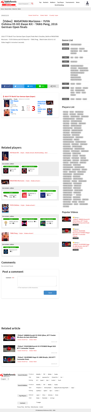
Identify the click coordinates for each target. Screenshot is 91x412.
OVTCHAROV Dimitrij (76, 121)
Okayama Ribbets (83, 68)
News (78, 2)
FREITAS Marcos (67, 178)
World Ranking (59, 5)
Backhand (78, 88)
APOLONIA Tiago (68, 195)
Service (78, 92)
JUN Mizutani (85, 116)
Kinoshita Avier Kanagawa (77, 72)
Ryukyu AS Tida (84, 70)
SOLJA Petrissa (76, 169)
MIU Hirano (66, 125)
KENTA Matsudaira (76, 132)
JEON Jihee (75, 160)
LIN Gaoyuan (77, 128)
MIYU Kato (82, 155)
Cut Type (52, 398)
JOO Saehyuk (75, 158)
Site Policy (27, 407)
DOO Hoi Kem (67, 146)
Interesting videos (80, 90)
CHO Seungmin (77, 183)
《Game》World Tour (33, 15)
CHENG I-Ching (76, 153)
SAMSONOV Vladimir (77, 130)
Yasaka (56, 374)
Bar (72, 57)
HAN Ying (83, 158)
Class (76, 57)
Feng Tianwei (67, 135)
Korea (56, 395)
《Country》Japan (53, 15)
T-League (38, 402)
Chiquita (85, 88)
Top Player (60, 2)
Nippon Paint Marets (76, 79)
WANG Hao (83, 162)
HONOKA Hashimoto (68, 142)
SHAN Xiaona (77, 188)
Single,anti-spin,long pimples (61, 387)
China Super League (76, 44)
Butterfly (38, 374)
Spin (47, 380)
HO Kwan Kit (14, 102)
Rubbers (52, 2)
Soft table (73, 53)
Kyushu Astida (74, 70)
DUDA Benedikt (83, 204)
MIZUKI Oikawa (81, 172)
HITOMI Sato (67, 130)
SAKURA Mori (77, 192)
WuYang (75, 201)
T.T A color (73, 68)
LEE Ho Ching (67, 201)
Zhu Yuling (66, 123)
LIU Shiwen (72, 114)
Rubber (78, 84)
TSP (44, 374)
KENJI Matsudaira (68, 204)
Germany (78, 99)
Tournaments (70, 2)
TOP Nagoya (74, 75)
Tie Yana (79, 195)
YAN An (65, 172)
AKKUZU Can (77, 185)
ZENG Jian (85, 199)
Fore (72, 90)
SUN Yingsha (67, 158)
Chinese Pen (55, 377)
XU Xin (71, 112)
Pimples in (38, 387)
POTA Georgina (75, 151)
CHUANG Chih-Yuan (80, 142)
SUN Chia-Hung (67, 197)
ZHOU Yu (66, 162)
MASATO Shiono (67, 188)
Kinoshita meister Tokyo (77, 66)
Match (72, 92)
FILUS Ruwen (76, 176)
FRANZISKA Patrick (79, 148)
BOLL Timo (66, 121)
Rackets (45, 2)
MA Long (66, 112)
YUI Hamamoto (67, 165)
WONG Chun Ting (68, 128)
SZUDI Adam (67, 181)
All (37, 380)
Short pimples (47, 387)
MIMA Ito (66, 114)
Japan (84, 99)
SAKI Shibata (75, 144)
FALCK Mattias (67, 169)
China (72, 99)
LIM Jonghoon (84, 160)
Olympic (73, 95)
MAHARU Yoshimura (76, 125)
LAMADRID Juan (67, 199)
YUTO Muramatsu (68, 139)
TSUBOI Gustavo (68, 192)
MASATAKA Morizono (42, 103)
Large (72, 387)
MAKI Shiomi (72, 172)
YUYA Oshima (42, 110)
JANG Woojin (84, 151)
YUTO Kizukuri (67, 153)
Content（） (10, 278)
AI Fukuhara (66, 151)
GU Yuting (66, 206)
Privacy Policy (20, 407)
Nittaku (49, 374)
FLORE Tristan (76, 165)
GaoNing (74, 181)
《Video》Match (44, 15)
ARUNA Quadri (82, 181)
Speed (41, 380)
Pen (81, 51)
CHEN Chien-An (74, 162)
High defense (74, 51)
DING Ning (80, 114)
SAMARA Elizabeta (68, 190)
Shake (85, 51)
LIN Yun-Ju (81, 201)
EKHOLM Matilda (68, 174)
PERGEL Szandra (68, 185)
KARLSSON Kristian (78, 174)
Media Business (34, 407)
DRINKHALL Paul (67, 183)
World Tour (74, 61)
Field (81, 57)
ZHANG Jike (79, 118)
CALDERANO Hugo (68, 148)
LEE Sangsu (66, 132)
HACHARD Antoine (79, 167)
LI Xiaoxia (75, 155)
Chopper (82, 48)
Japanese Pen (45, 377)
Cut (61, 377)
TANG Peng (14, 111)
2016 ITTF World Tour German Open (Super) (20, 96)
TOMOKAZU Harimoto (69, 118)
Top (40, 2)
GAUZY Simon (67, 155)
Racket (72, 84)
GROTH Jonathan (78, 178)
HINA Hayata (82, 123)
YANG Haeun (84, 144)
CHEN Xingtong (67, 176)
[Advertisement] (16, 131)
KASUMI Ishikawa (75, 116)
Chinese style (74, 48)
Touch (83, 92)
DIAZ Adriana (76, 197)
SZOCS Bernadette (68, 167)
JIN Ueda (84, 169)
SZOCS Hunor (77, 199)
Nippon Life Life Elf (75, 77)
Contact (41, 407)
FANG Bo (76, 139)
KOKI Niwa (66, 116)
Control (53, 380)
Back (72, 88)
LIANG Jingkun (67, 160)
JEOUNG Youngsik (77, 146)
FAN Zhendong (79, 112)
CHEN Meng (74, 123)
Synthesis (38, 390)
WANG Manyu (79, 137)
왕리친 (76, 204)
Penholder (44, 398)
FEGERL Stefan (78, 190)
